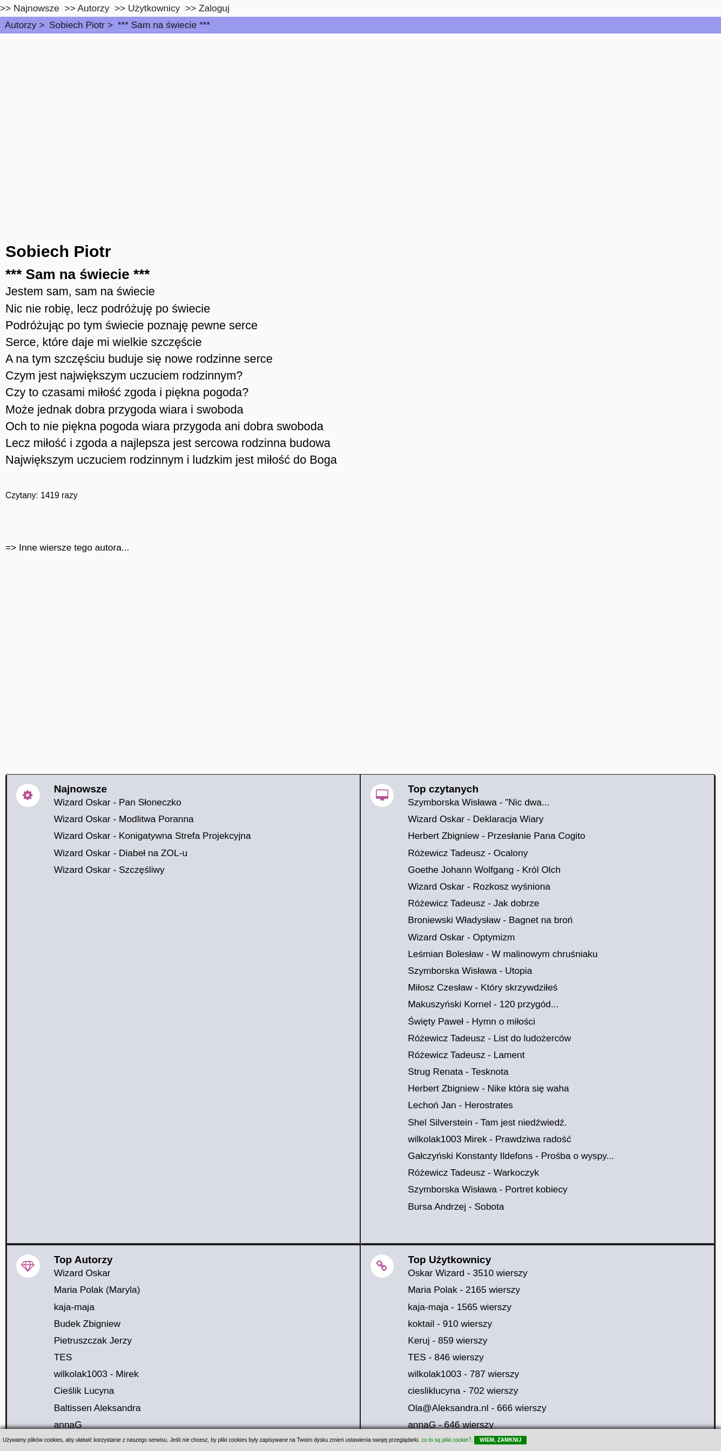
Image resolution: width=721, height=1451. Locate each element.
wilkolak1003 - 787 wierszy (463, 1373)
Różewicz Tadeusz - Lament (466, 1054)
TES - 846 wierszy (446, 1357)
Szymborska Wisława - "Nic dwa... (478, 802)
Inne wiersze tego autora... (74, 547)
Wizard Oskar (82, 1272)
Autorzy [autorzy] (94, 8)
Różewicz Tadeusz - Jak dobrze (473, 903)
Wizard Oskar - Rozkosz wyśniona (479, 886)
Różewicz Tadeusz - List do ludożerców (489, 1038)
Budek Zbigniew (87, 1323)
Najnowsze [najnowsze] (36, 8)
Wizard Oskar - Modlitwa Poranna (124, 818)
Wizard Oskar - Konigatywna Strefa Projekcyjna (152, 835)
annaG (68, 1424)
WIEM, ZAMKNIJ (500, 1440)
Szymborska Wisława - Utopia (470, 970)
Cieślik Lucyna (84, 1390)
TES (63, 1357)
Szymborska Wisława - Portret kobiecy (488, 1189)
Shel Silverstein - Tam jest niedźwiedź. (487, 1122)
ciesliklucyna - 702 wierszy (463, 1390)
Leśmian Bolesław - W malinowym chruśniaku (503, 953)
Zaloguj (214, 8)
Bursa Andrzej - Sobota (456, 1206)
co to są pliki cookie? (446, 1440)
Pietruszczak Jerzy (93, 1340)
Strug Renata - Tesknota (458, 1071)
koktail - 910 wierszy (450, 1323)
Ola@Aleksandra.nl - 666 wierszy (477, 1407)
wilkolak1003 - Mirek (96, 1373)
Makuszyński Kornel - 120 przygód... (483, 1004)
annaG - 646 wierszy (451, 1424)
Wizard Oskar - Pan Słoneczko (117, 802)
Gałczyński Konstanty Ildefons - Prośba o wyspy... (511, 1155)
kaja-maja (74, 1306)
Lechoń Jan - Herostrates (460, 1105)
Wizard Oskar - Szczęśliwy (109, 869)
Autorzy (21, 24)
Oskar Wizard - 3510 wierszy (467, 1272)
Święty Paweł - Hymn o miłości (471, 1021)
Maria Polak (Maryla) (97, 1289)
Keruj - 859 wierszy (447, 1340)
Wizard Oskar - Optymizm (461, 937)
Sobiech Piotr (77, 24)
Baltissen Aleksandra (97, 1407)
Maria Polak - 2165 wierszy (464, 1289)
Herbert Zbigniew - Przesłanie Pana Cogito (496, 835)
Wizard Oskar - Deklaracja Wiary (475, 818)
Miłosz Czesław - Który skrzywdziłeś (482, 987)
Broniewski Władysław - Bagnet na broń (490, 919)
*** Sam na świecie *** (164, 24)
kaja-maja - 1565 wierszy (459, 1306)
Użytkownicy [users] (154, 8)
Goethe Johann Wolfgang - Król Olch (484, 869)
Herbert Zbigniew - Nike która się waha (488, 1088)
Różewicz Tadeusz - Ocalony (468, 852)
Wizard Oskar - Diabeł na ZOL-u (120, 852)
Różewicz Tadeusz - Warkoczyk (473, 1172)
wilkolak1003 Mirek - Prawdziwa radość (489, 1139)
